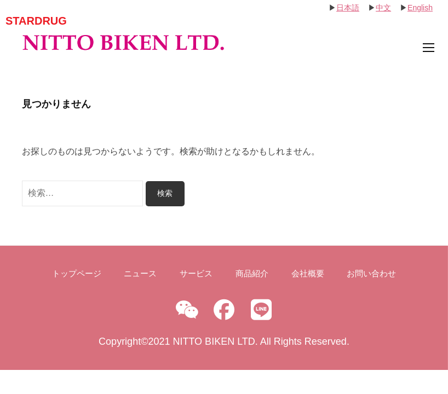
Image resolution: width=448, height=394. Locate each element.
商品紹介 (252, 273)
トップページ (76, 273)
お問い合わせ (371, 273)
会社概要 (307, 273)
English (420, 7)
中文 (383, 7)
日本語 (347, 7)
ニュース (140, 273)
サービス (196, 273)
